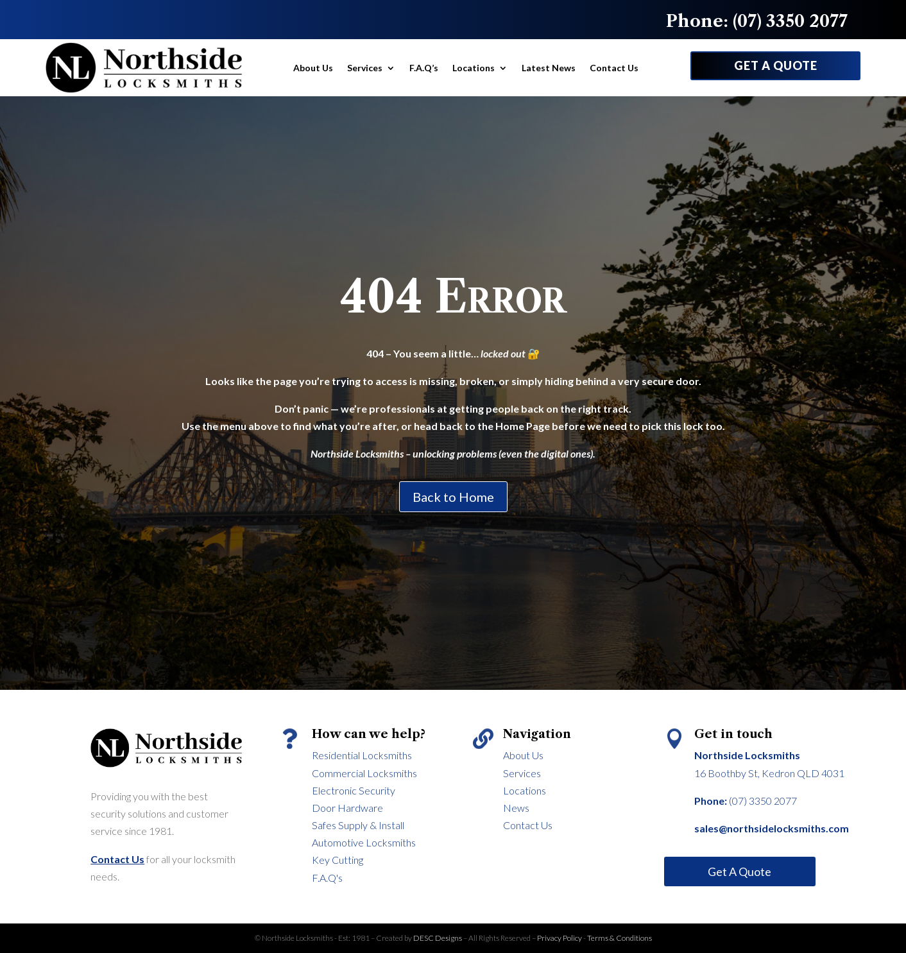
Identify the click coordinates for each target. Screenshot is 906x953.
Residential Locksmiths (362, 755)
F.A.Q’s (423, 67)
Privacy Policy (559, 938)
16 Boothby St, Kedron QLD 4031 (769, 773)
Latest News (549, 67)
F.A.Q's (327, 877)
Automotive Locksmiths (364, 842)
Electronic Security (353, 790)
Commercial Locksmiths (364, 773)
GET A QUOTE (775, 65)
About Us (313, 67)
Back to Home (453, 496)
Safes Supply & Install (358, 825)
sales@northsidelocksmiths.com (771, 828)
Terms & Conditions (619, 938)
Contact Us (614, 67)
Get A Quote (739, 871)
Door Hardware (347, 808)
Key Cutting (337, 860)
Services (364, 67)
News (516, 808)
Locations (473, 67)
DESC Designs (438, 938)
